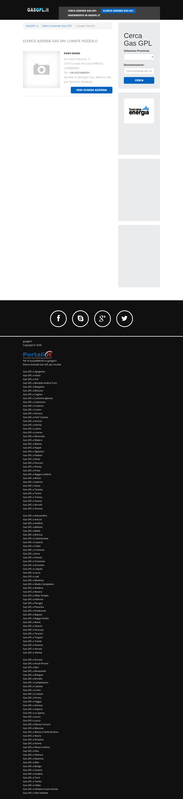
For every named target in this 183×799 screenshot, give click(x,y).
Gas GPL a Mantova (33, 580)
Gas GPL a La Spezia (34, 713)
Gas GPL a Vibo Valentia (35, 792)
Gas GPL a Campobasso (35, 682)
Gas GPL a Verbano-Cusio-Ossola (40, 789)
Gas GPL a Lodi (31, 576)
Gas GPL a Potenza (33, 754)
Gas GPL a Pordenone (34, 610)
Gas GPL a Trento (32, 781)
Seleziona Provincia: (137, 50)
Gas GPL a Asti (30, 379)
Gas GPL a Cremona (33, 549)
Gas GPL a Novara (32, 591)
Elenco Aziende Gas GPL (57, 25)
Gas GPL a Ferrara (32, 413)
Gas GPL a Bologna (33, 674)
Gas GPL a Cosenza (33, 405)
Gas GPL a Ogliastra (33, 451)
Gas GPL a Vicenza (33, 508)
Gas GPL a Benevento (34, 671)
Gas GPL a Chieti (32, 546)
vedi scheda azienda (91, 90)
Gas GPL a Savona (32, 770)
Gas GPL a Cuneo (32, 409)
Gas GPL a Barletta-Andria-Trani (40, 383)
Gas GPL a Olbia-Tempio (36, 595)
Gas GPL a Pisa (31, 751)
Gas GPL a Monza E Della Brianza (40, 732)
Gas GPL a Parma (32, 743)
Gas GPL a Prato (31, 470)
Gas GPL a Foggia (32, 701)
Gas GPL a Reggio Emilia (36, 618)
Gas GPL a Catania (33, 686)
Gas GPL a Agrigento (34, 371)
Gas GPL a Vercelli (32, 504)
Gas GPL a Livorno (32, 432)
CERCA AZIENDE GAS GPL (82, 10)
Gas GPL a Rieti (31, 762)
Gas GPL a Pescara (33, 462)
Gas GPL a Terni (31, 777)
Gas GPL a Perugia (33, 603)
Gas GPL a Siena (31, 485)
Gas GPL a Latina (32, 428)
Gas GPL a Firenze (32, 557)
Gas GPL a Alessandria (35, 515)
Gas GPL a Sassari (32, 626)
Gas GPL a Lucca (32, 720)
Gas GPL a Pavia (31, 459)
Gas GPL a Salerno (33, 482)
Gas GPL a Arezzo (32, 519)
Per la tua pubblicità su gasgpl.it (39, 360)
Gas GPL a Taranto (33, 489)
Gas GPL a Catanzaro (34, 402)
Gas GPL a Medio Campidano (38, 584)
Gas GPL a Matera (32, 440)
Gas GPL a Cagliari (33, 394)
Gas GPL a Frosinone (34, 561)
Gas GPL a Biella (31, 530)
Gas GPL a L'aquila (32, 568)
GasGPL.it (32, 25)
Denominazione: (134, 64)
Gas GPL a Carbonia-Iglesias (38, 398)
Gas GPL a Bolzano (33, 390)
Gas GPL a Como (32, 690)
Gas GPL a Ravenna (33, 758)
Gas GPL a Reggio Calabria (37, 474)
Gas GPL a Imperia (33, 709)
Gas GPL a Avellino (33, 523)
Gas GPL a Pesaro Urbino (36, 747)
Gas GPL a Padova (32, 455)
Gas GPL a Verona (32, 648)
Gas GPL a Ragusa (32, 614)
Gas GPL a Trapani (33, 637)
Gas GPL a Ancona (32, 659)
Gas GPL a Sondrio (33, 773)
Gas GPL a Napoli (32, 447)
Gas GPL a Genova (33, 705)
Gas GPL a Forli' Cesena (35, 417)
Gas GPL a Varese (32, 501)
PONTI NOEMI (72, 53)
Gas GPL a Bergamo (33, 386)
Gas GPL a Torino (32, 493)
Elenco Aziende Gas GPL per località (42, 364)
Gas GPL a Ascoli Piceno (35, 663)
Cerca (139, 80)
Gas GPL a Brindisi (32, 678)
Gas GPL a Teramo (33, 633)
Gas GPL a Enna (31, 553)
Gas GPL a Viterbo (32, 652)
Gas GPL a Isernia (32, 424)
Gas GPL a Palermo (33, 599)
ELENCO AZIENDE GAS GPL (118, 10)
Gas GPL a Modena (33, 587)
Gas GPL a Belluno (32, 527)
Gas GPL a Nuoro (32, 735)
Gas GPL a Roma (32, 622)
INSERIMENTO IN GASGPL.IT (84, 15)
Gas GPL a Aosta (32, 375)
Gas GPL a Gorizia (32, 421)
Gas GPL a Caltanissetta (35, 538)
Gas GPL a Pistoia (32, 466)
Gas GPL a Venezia (33, 645)
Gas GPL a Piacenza (33, 607)
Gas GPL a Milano (32, 443)
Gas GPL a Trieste (32, 641)
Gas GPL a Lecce (32, 572)
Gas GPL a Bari (31, 667)
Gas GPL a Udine (32, 785)
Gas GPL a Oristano (33, 739)
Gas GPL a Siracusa (33, 629)
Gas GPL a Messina (33, 728)
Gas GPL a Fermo (32, 697)
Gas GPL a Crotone (33, 693)
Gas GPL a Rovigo (32, 766)
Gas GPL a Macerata (34, 436)
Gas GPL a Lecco (32, 716)
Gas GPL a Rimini (32, 478)
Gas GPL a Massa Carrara (36, 724)
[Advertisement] (152, 188)
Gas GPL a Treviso (32, 497)
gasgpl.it (27, 341)
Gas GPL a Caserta (33, 542)
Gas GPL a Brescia (32, 534)
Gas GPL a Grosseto (33, 565)
